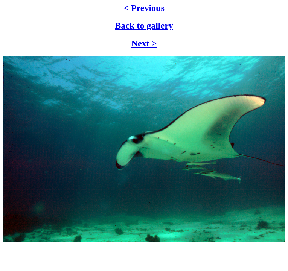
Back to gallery (144, 25)
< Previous (144, 8)
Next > (144, 43)
